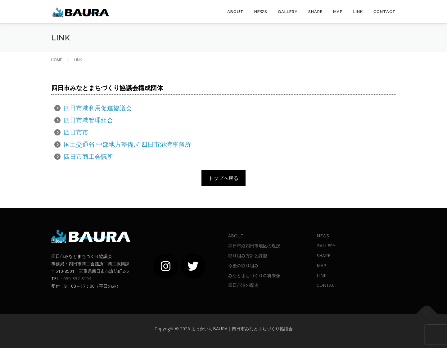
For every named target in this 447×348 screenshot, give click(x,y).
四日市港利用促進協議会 (98, 108)
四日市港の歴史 (243, 285)
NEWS (323, 236)
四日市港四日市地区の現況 (254, 246)
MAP (338, 11)
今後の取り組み (243, 265)
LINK (358, 11)
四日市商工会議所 (88, 156)
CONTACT (384, 11)
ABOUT (235, 11)
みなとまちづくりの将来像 (254, 275)
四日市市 (76, 132)
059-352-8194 (77, 279)
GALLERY (288, 11)
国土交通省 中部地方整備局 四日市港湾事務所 (127, 144)
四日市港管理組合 (88, 120)
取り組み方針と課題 (247, 256)
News (260, 11)
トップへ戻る (223, 178)
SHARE (315, 11)
